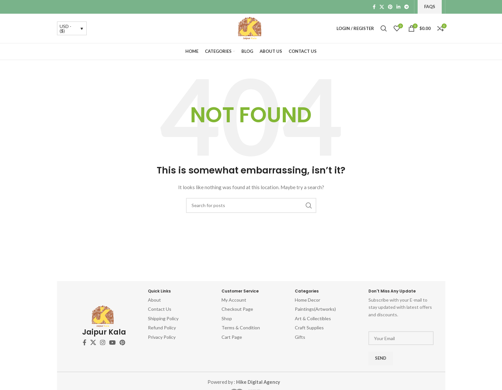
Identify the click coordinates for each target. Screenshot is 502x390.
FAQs (429, 6)
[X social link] (382, 7)
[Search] (383, 28)
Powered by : (243, 382)
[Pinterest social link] (390, 7)
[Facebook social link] (374, 7)
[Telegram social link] (406, 7)
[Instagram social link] (102, 342)
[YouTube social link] (112, 342)
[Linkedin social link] (398, 7)
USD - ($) (65, 28)
